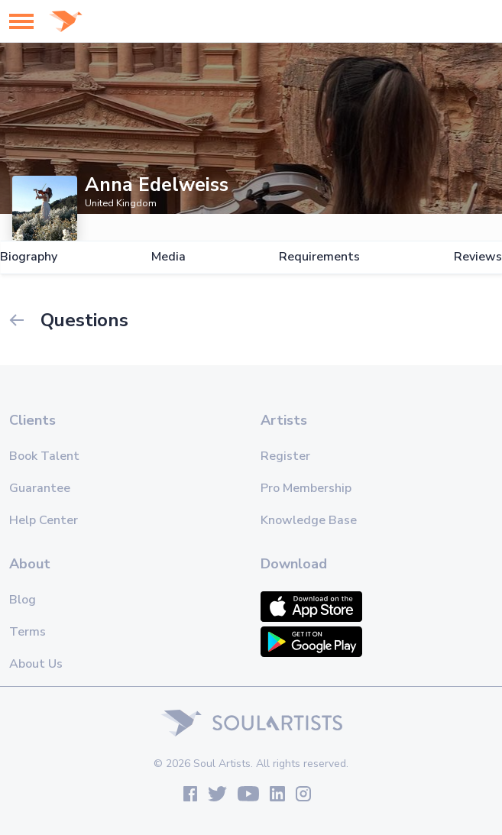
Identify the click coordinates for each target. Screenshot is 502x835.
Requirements (319, 257)
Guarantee (39, 488)
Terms (27, 631)
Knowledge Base (309, 520)
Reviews (478, 257)
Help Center (43, 520)
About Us (36, 664)
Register (285, 456)
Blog (22, 599)
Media (168, 257)
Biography (28, 257)
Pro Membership (306, 488)
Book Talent (44, 456)
